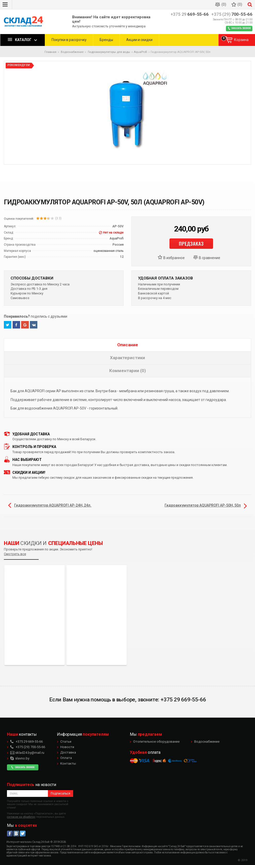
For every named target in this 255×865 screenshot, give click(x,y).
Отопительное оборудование (156, 741)
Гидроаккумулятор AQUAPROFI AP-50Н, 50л (203, 505)
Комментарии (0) (127, 370)
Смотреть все (15, 554)
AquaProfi (140, 52)
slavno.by (19, 758)
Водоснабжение (206, 741)
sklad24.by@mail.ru (27, 753)
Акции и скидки (139, 40)
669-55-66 (190, 14)
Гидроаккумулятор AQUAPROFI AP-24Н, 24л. (52, 505)
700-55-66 (231, 14)
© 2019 (242, 860)
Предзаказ (191, 243)
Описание (127, 344)
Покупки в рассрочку (69, 40)
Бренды (106, 40)
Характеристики (127, 357)
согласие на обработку (21, 817)
